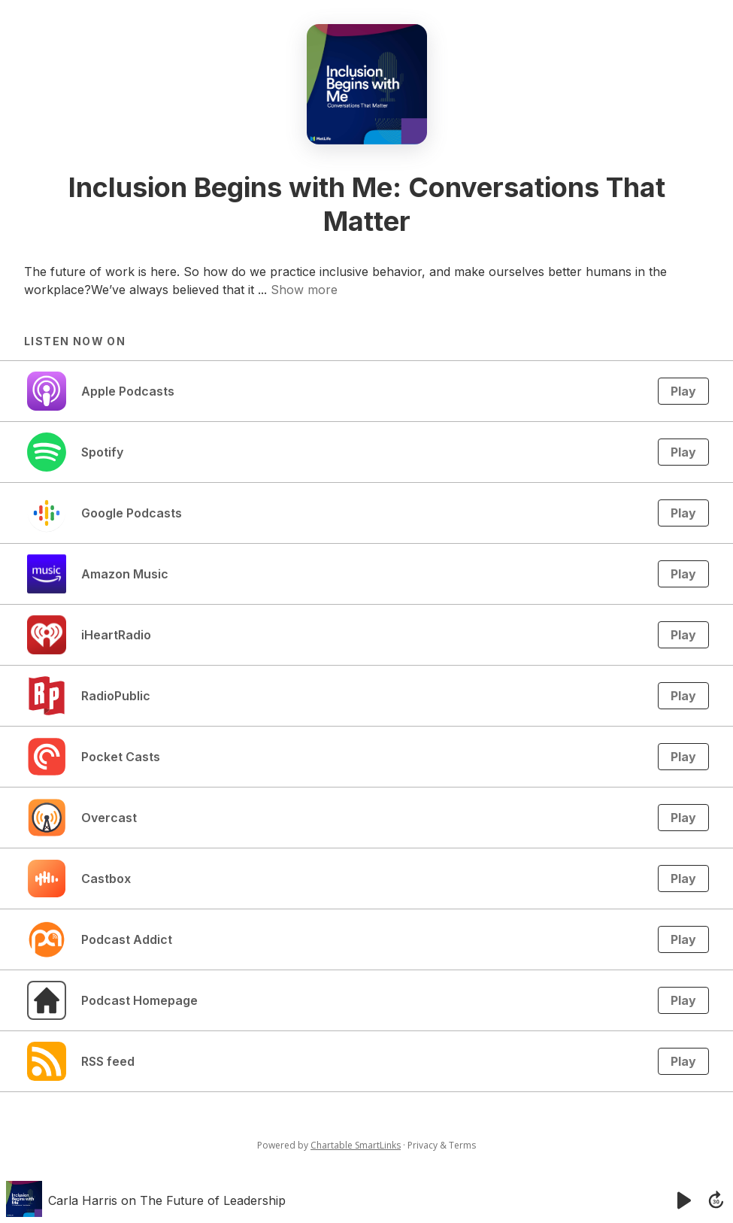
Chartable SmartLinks (355, 1145)
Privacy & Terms (441, 1145)
